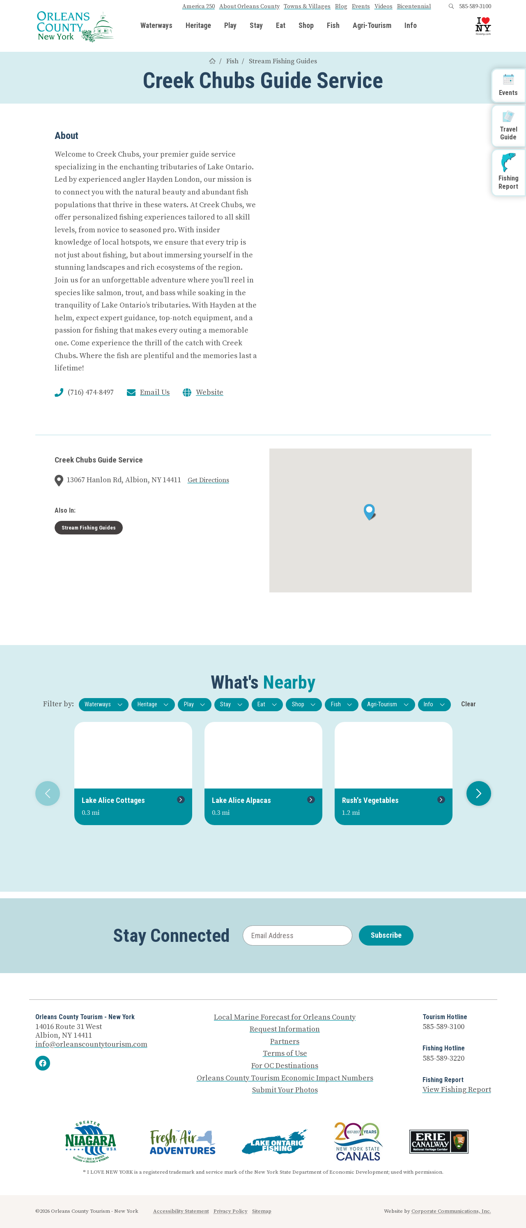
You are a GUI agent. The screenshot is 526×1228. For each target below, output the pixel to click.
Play (230, 26)
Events (361, 6)
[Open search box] (451, 6)
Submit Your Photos (285, 1090)
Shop (306, 26)
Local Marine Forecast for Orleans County (285, 1017)
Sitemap (261, 1211)
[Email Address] (297, 935)
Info (410, 26)
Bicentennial (414, 6)
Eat (280, 26)
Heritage (198, 26)
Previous (44, 793)
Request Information (285, 1029)
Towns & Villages (307, 6)
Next (475, 793)
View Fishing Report (457, 1089)
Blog (341, 6)
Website (209, 392)
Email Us (155, 392)
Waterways (156, 26)
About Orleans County (249, 6)
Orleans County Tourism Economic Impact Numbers (285, 1078)
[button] (370, 512)
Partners (284, 1041)
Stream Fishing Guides (283, 61)
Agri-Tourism (372, 26)
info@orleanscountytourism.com (91, 1044)
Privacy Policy (231, 1211)
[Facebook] (42, 1063)
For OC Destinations (284, 1066)
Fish (333, 26)
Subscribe (386, 935)
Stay (256, 26)
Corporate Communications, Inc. (451, 1211)
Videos (383, 6)
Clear (468, 704)
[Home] (212, 61)
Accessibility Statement (181, 1211)
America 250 (198, 6)
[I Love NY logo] (483, 26)
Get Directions (208, 480)
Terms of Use (285, 1053)
